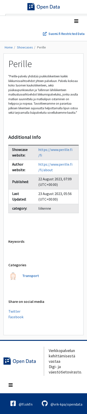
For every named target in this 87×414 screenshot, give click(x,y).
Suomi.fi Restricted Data (66, 34)
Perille (41, 47)
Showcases (25, 47)
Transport (30, 275)
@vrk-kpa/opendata (62, 403)
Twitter (14, 311)
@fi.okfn (21, 403)
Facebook (15, 317)
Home (9, 47)
